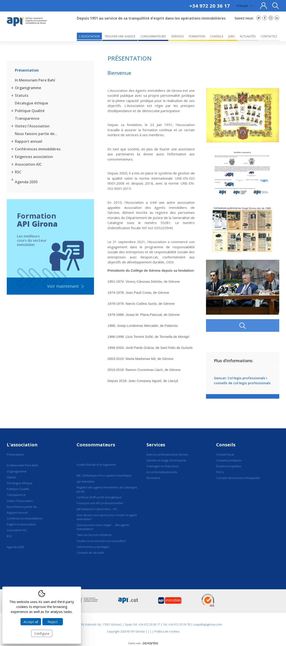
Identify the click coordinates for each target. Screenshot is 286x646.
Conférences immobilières (38, 149)
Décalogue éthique (31, 103)
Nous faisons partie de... (36, 133)
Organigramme (28, 87)
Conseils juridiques (229, 460)
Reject (53, 621)
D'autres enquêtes (228, 466)
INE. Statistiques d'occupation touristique (104, 475)
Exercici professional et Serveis (167, 454)
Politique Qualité (30, 110)
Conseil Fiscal (225, 454)
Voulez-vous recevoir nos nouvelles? (101, 541)
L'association (22, 445)
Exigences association (34, 156)
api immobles (85, 481)
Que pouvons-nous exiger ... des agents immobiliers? (103, 527)
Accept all (30, 621)
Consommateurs (96, 445)
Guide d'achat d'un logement (96, 465)
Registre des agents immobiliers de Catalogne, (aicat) (107, 489)
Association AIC (28, 164)
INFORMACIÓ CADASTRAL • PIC (97, 509)
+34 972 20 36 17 (209, 5)
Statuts (21, 95)
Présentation (27, 70)
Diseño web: (143, 643)
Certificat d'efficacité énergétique (99, 497)
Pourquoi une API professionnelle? (100, 503)
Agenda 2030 (26, 181)
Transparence (27, 118)
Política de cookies (166, 631)
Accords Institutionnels (161, 472)
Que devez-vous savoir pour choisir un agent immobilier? (107, 517)
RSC (18, 171)
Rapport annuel (28, 141)
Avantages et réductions (162, 466)
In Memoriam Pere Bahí (35, 80)
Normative (153, 478)
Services (155, 445)
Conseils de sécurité (90, 553)
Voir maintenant (63, 286)
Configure (41, 633)
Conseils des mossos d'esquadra (238, 478)
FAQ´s (220, 472)
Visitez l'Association (32, 126)
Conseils (226, 445)
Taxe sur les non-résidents (94, 535)
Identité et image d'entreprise (166, 460)
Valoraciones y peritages (93, 547)
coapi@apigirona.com (207, 624)
